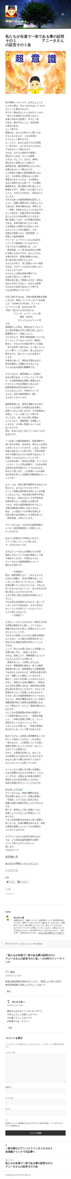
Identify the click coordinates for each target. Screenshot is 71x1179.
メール (9, 1098)
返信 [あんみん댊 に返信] (10, 1027)
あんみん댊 (27, 944)
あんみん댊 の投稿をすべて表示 (50, 933)
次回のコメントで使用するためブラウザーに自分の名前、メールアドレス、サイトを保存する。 (34, 1124)
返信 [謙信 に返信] (8, 991)
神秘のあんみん (16, 21)
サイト (8, 1109)
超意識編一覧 (11, 856)
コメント (10, 1052)
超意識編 (38, 944)
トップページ (11, 870)
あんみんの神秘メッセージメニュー (22, 863)
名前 (8, 1087)
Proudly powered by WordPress (18, 1175)
